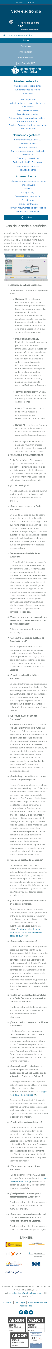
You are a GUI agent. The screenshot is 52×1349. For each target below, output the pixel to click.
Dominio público (27, 99)
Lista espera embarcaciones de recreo (27, 181)
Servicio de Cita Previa (27, 110)
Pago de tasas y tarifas (27, 114)
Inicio (5, 35)
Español (19, 2)
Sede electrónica (26, 11)
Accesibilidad (26, 1306)
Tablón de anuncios (27, 143)
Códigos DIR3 (27, 192)
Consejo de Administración (27, 196)
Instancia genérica (27, 170)
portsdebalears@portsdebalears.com (26, 1293)
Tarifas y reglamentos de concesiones (28, 208)
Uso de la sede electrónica (20, 35)
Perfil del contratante (28, 204)
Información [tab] (25, 51)
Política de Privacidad (38, 1302)
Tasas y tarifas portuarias (27, 166)
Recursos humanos (27, 147)
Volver (26, 217)
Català (31, 2)
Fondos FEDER (28, 185)
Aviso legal (20, 1302)
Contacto (8, 1302)
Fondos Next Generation (28, 211)
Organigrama (27, 200)
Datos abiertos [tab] (26, 57)
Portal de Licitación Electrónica (27, 162)
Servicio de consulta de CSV (27, 140)
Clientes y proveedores (28, 158)
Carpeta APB (28, 63)
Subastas (27, 188)
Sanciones (28, 93)
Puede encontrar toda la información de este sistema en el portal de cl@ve (26, 932)
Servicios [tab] (26, 46)
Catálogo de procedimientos (27, 86)
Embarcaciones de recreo (27, 90)
